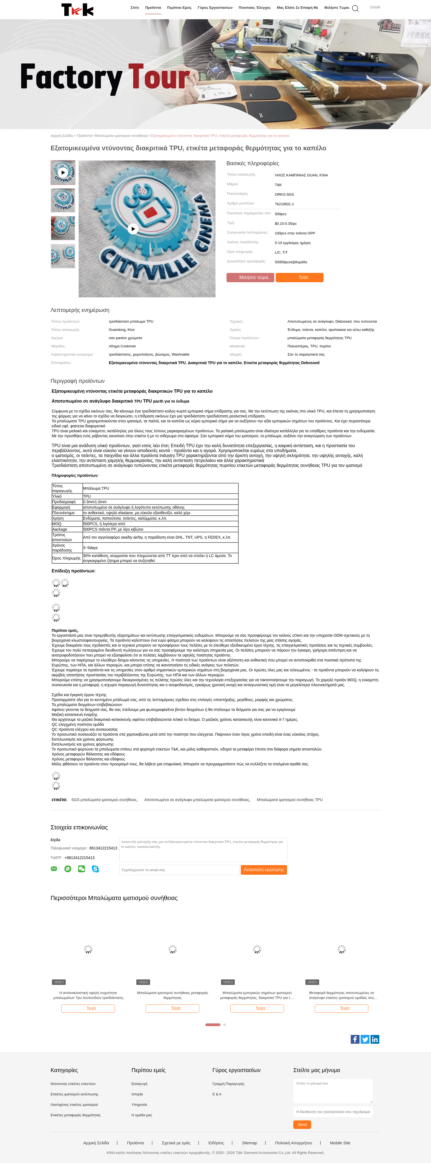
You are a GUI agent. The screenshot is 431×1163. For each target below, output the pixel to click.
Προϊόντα (153, 7)
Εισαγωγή (139, 1084)
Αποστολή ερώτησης (264, 869)
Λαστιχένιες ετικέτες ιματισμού (74, 1105)
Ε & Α (217, 1094)
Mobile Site (340, 1143)
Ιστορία (137, 1094)
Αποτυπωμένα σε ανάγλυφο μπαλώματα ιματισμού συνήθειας (196, 800)
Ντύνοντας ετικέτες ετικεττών (73, 1084)
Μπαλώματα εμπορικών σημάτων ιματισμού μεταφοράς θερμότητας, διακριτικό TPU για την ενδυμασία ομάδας (257, 995)
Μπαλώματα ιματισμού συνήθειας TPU (290, 800)
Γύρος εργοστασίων (215, 7)
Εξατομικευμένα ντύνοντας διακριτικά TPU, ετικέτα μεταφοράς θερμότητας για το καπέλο (220, 136)
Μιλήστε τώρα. (337, 7)
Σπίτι (135, 7)
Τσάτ (300, 277)
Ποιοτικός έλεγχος (255, 7)
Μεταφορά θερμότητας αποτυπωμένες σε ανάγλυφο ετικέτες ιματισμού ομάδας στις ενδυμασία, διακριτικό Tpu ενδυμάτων (341, 995)
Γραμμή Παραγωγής (228, 1084)
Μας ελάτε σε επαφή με (297, 7)
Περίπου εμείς (179, 7)
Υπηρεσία (139, 1105)
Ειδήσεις (216, 1143)
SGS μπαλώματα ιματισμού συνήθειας (104, 800)
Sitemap (249, 1143)
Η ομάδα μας (141, 1115)
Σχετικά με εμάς (176, 1143)
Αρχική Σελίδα (96, 1143)
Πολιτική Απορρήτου (293, 1143)
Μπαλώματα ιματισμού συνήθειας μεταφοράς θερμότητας (172, 995)
